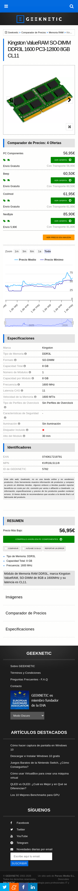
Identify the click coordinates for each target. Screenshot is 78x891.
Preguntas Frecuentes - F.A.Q (29, 679)
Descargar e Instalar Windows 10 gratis (35, 756)
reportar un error (54, 548)
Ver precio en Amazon (58, 237)
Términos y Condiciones (25, 672)
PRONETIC (9, 882)
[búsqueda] (72, 6)
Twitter (17, 829)
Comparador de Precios (33, 32)
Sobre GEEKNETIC (22, 666)
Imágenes (14, 597)
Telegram (19, 842)
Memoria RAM (56, 32)
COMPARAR (12, 548)
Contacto (16, 686)
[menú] (6, 6)
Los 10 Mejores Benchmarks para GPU (34, 795)
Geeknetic (13, 32)
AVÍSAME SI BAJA (31, 548)
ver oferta (62, 160)
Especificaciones (20, 629)
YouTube (19, 836)
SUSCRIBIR (19, 863)
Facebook (19, 822)
